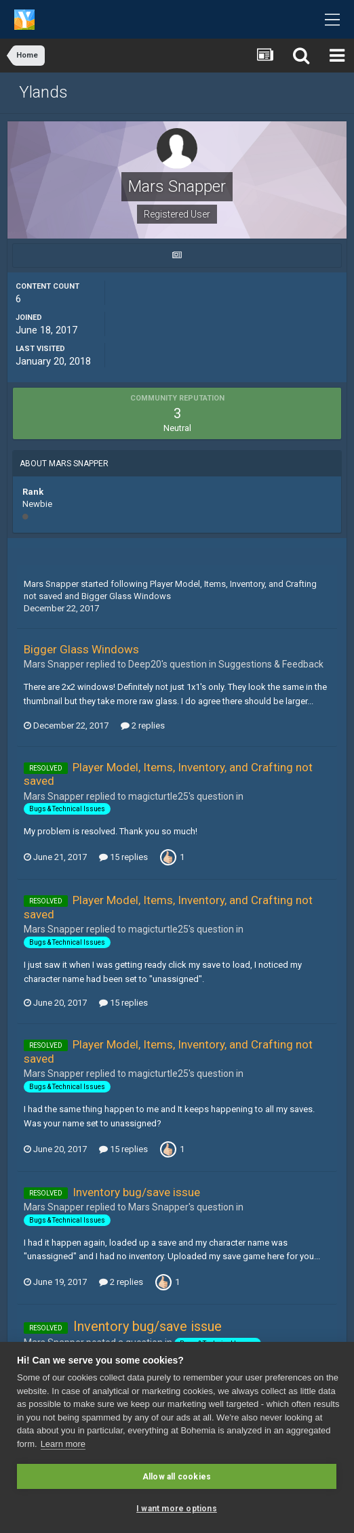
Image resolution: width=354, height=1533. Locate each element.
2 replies (143, 725)
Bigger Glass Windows (126, 596)
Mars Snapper (51, 584)
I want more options (176, 1508)
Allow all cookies (176, 1476)
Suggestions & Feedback (270, 664)
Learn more (63, 1444)
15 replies (123, 857)
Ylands (43, 92)
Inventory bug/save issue (136, 1192)
